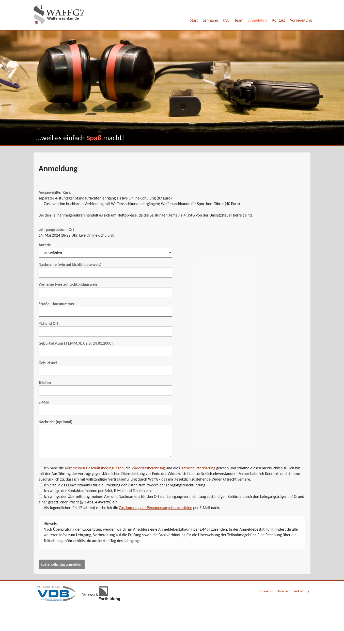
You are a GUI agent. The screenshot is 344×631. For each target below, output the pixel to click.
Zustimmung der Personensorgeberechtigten (155, 507)
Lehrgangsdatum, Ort (56, 229)
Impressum (265, 591)
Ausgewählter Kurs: (55, 192)
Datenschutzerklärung (197, 468)
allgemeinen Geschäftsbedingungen (94, 468)
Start (194, 20)
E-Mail (44, 402)
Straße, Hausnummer (56, 303)
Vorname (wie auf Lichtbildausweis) (69, 284)
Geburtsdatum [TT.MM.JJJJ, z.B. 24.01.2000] (76, 343)
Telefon (45, 382)
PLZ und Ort (48, 323)
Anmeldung (257, 20)
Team (238, 20)
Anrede (45, 244)
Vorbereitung (301, 20)
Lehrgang (210, 20)
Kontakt (278, 20)
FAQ (226, 20)
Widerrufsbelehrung (148, 468)
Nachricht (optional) (55, 421)
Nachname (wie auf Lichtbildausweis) (70, 264)
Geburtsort (48, 362)
